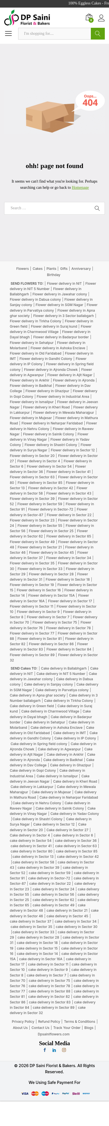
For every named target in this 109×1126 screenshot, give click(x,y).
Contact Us (40, 1028)
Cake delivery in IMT (69, 733)
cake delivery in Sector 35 (31, 927)
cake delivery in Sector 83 (50, 1002)
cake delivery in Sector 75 (49, 980)
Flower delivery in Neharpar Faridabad (52, 423)
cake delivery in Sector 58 (33, 862)
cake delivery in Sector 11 (48, 964)
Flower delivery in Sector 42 (50, 488)
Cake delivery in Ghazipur (70, 765)
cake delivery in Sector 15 (37, 948)
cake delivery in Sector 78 (49, 986)
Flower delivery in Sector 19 (32, 585)
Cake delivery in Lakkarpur (32, 787)
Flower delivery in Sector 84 (68, 649)
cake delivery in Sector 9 (48, 970)
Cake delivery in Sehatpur (44, 722)
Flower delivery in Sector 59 (39, 504)
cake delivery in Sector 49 (53, 905)
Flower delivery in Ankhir (29, 380)
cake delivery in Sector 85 (77, 851)
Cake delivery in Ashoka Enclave (57, 727)
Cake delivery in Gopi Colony (33, 770)
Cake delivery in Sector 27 (67, 830)
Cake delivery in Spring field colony (39, 744)
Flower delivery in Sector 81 (40, 638)
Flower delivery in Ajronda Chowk (51, 369)
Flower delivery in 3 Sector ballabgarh (63, 316)
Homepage (80, 187)
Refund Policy (49, 1021)
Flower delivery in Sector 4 (38, 461)
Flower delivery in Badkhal (31, 385)
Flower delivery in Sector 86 (51, 644)
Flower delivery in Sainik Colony (48, 434)
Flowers (22, 268)
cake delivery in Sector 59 (49, 873)
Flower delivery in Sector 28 (51, 574)
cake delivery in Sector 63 (76, 846)
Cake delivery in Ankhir (65, 754)
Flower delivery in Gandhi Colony (46, 359)
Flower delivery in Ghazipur (47, 391)
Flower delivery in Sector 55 (40, 525)
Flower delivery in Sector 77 (32, 633)
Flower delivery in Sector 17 (70, 601)
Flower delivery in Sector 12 (73, 450)
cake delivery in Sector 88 (49, 991)
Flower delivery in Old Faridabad (35, 353)
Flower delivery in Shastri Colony (51, 445)
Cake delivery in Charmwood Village (50, 711)
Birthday (53, 275)
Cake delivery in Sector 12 (54, 824)
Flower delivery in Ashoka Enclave (58, 348)
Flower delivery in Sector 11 (31, 606)
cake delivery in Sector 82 (49, 996)
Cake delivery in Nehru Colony (37, 803)
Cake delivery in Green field (32, 706)
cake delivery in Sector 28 (38, 937)
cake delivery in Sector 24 (53, 889)
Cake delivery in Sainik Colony (59, 808)
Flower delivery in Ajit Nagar (69, 375)
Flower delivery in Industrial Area (63, 396)
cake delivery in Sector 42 (78, 856)
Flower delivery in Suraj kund (54, 326)
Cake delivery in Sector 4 (30, 835)
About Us (20, 1028)
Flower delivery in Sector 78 (68, 628)
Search (98, 34)
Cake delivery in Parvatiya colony (62, 690)
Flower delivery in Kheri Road (46, 407)
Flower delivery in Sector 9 (38, 612)
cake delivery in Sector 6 (73, 835)
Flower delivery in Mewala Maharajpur (63, 412)
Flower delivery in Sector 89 (32, 655)
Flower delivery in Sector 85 (40, 483)
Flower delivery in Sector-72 (50, 509)
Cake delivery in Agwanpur (59, 749)
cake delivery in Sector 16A (40, 959)
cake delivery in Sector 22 (50, 883)
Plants (51, 268)
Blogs (88, 1028)
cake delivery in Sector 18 (37, 943)
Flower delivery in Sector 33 (40, 569)
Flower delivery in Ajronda (73, 380)
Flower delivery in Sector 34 (68, 558)
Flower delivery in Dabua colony (35, 299)
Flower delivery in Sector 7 (48, 617)
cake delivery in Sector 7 (46, 975)
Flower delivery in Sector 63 (32, 477)
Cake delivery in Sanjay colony (48, 684)
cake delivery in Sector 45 (67, 916)
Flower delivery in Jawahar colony (59, 294)
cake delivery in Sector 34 (75, 921)
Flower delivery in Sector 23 (32, 520)
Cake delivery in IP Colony (75, 738)
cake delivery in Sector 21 (66, 910)
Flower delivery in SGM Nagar (59, 305)
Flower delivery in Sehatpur (32, 343)
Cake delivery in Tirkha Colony (68, 700)
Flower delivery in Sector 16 (39, 590)
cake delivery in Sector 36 (76, 840)
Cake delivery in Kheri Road (75, 781)
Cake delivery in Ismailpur (57, 776)
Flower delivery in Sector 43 (68, 493)
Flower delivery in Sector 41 (68, 472)
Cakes (38, 268)
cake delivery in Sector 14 (37, 954)
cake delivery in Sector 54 (30, 840)
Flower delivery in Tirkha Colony (35, 321)
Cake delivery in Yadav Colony (75, 814)
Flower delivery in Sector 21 (40, 547)
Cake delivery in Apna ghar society (37, 695)
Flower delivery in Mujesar (31, 418)
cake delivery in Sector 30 (76, 927)
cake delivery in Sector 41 (31, 846)
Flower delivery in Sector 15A (51, 595)
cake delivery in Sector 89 (53, 1007)
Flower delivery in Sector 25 (51, 531)
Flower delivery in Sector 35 (32, 563)
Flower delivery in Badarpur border (61, 337)
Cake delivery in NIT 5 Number (60, 674)
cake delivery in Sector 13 (33, 856)
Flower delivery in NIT (64, 283)
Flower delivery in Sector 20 (32, 456)
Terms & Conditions (79, 1021)
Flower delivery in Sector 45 (51, 552)
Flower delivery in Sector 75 (54, 622)
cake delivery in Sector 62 (53, 900)
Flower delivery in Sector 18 (68, 579)
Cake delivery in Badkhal (63, 760)
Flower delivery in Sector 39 (32, 499)
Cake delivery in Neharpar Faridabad (68, 797)
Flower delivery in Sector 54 (49, 466)
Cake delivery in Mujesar (51, 792)
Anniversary (81, 268)
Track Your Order (66, 1028)
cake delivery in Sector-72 (49, 878)
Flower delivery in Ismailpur (32, 402)
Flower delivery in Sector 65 (68, 536)
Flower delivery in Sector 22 (69, 515)
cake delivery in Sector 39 (38, 867)
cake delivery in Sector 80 (31, 851)
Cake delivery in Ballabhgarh (64, 668)
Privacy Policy (23, 1021)
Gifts (64, 268)
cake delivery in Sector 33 (33, 932)
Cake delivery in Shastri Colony (37, 819)
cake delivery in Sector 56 (53, 894)
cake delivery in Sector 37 (30, 921)
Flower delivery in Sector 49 (32, 542)
